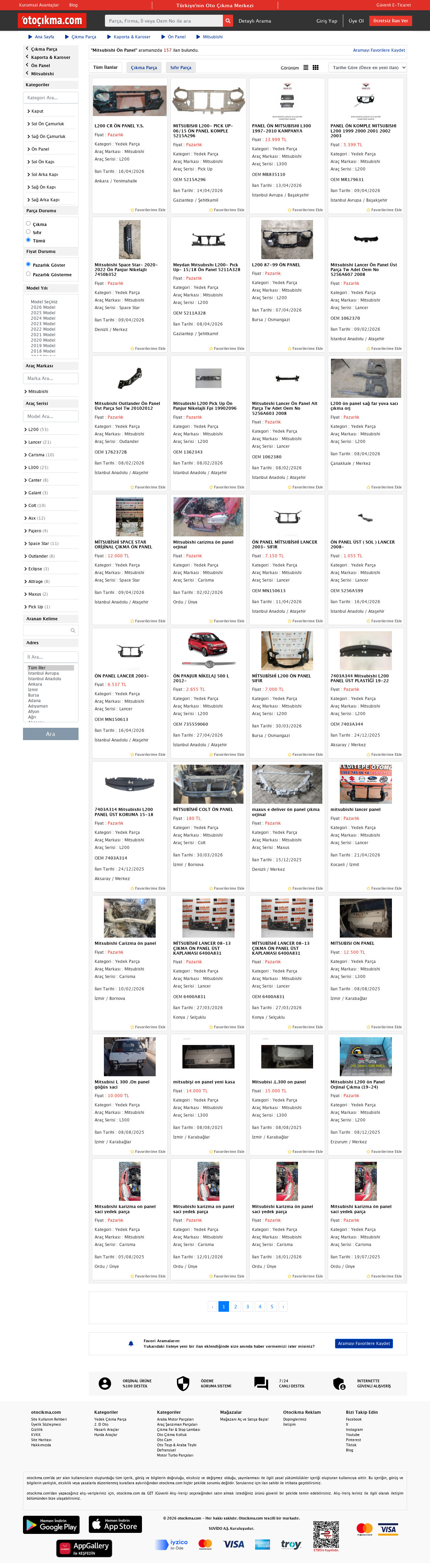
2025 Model (50, 313)
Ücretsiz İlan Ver (390, 20)
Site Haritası (41, 1440)
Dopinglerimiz (295, 1419)
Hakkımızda (41, 1445)
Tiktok (351, 1445)
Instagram (354, 1429)
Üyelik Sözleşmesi (46, 1424)
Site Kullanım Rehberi (49, 1419)
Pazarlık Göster (49, 265)
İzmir (50, 689)
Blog (73, 5)
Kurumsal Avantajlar (39, 5)
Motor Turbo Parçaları (175, 1455)
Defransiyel (166, 1450)
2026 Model (50, 307)
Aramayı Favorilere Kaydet (378, 50)
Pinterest (353, 1440)
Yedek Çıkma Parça (110, 1419)
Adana (50, 700)
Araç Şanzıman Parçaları (177, 1424)
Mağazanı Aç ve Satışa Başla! (244, 1419)
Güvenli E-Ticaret (394, 5)
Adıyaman (50, 706)
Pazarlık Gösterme (52, 274)
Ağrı (50, 717)
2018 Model (50, 351)
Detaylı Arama (255, 21)
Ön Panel (174, 36)
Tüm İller (50, 668)
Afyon (50, 711)
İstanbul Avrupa (50, 673)
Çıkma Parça (80, 36)
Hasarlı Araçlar (106, 1429)
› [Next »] (283, 1306)
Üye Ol (356, 21)
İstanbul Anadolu (50, 679)
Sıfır (37, 232)
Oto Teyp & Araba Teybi (176, 1445)
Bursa (50, 695)
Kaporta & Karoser (129, 36)
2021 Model (50, 335)
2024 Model (50, 318)
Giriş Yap (326, 21)
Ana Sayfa (41, 36)
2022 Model (50, 329)
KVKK (36, 1435)
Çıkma (40, 224)
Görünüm (290, 68)
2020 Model (50, 340)
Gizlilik (37, 1429)
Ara (50, 734)
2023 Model (50, 324)
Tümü (39, 240)
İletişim (289, 1424)
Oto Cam (164, 1440)
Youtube (353, 1435)
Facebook (354, 1419)
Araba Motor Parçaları (175, 1419)
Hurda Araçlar (105, 1435)
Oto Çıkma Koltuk (172, 1435)
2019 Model (50, 345)
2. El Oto (101, 1424)
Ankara (50, 684)
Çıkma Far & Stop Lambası (178, 1429)
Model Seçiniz (50, 302)
